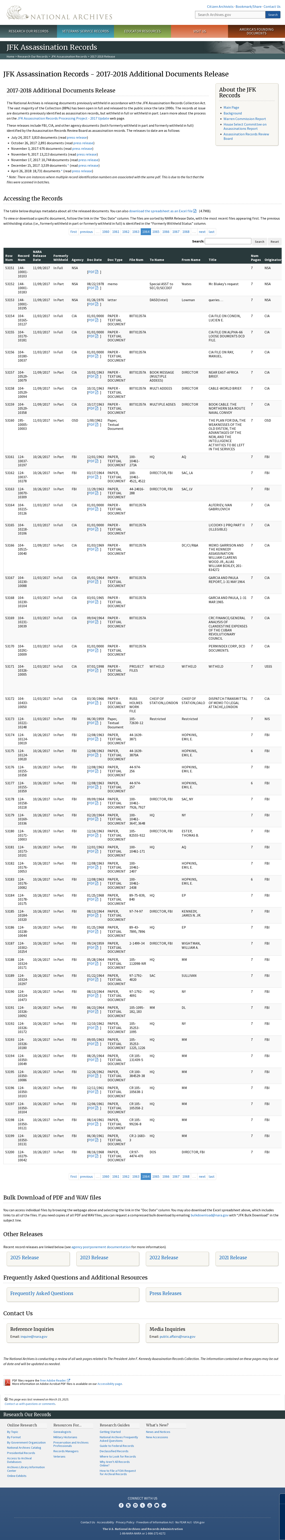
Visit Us (199, 31)
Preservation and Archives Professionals (71, 1444)
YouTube (149, 1505)
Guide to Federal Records (117, 1446)
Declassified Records (114, 1451)
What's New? (157, 1425)
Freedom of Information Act (154, 1522)
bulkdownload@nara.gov (209, 1215)
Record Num (23, 257)
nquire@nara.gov (34, 1336)
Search (273, 15)
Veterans (59, 1456)
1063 (135, 231)
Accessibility (105, 1522)
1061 (115, 231)
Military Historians (65, 1437)
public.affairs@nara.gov (177, 1336)
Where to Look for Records (118, 1456)
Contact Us (272, 6)
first (73, 231)
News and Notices (158, 1432)
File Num (136, 259)
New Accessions (157, 1437)
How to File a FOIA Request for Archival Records (118, 1472)
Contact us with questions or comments (30, 1404)
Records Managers (66, 1451)
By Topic (12, 1432)
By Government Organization (26, 1442)
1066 (165, 231)
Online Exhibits (16, 1476)
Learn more (245, 1532)
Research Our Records (29, 31)
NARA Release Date (39, 255)
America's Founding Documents (257, 31)
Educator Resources (142, 31)
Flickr (164, 1505)
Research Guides (115, 1425)
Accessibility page (110, 1384)
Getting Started (110, 1432)
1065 (155, 231)
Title (212, 259)
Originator (273, 259)
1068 (185, 231)
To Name (157, 259)
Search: (198, 241)
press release (77, 137)
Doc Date (94, 259)
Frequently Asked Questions (41, 1293)
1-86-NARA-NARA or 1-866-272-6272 (142, 1533)
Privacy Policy (125, 1522)
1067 (175, 231)
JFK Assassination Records (69, 56)
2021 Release (233, 1257)
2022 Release (163, 1257)
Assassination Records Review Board (246, 136)
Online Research (22, 1425)
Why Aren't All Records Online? (115, 1463)
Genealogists (62, 1432)
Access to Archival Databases (19, 1460)
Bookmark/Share (249, 6)
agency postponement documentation (101, 1247)
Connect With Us (142, 1498)
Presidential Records (21, 1453)
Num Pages (256, 257)
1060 (105, 231)
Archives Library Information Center (26, 1469)
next (202, 231)
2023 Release (94, 1257)
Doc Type (115, 259)
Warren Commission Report (245, 118)
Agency (77, 259)
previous (86, 231)
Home (10, 56)
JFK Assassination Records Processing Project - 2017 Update (63, 118)
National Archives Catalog (24, 1448)
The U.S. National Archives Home (59, 12)
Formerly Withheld (60, 257)
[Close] (280, 1499)
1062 (125, 231)
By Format (14, 1437)
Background (233, 113)
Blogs (156, 1505)
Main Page (231, 107)
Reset (275, 242)
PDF (91, 272)
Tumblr (142, 1505)
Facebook (121, 1505)
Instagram (135, 1505)
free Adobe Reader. (55, 1380)
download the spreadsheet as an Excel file (161, 211)
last (212, 231)
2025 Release (24, 1257)
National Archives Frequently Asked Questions (119, 1439)
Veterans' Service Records (85, 31)
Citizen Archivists (220, 6)
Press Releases (165, 1293)
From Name (191, 259)
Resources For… (67, 1425)
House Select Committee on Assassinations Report (245, 126)
